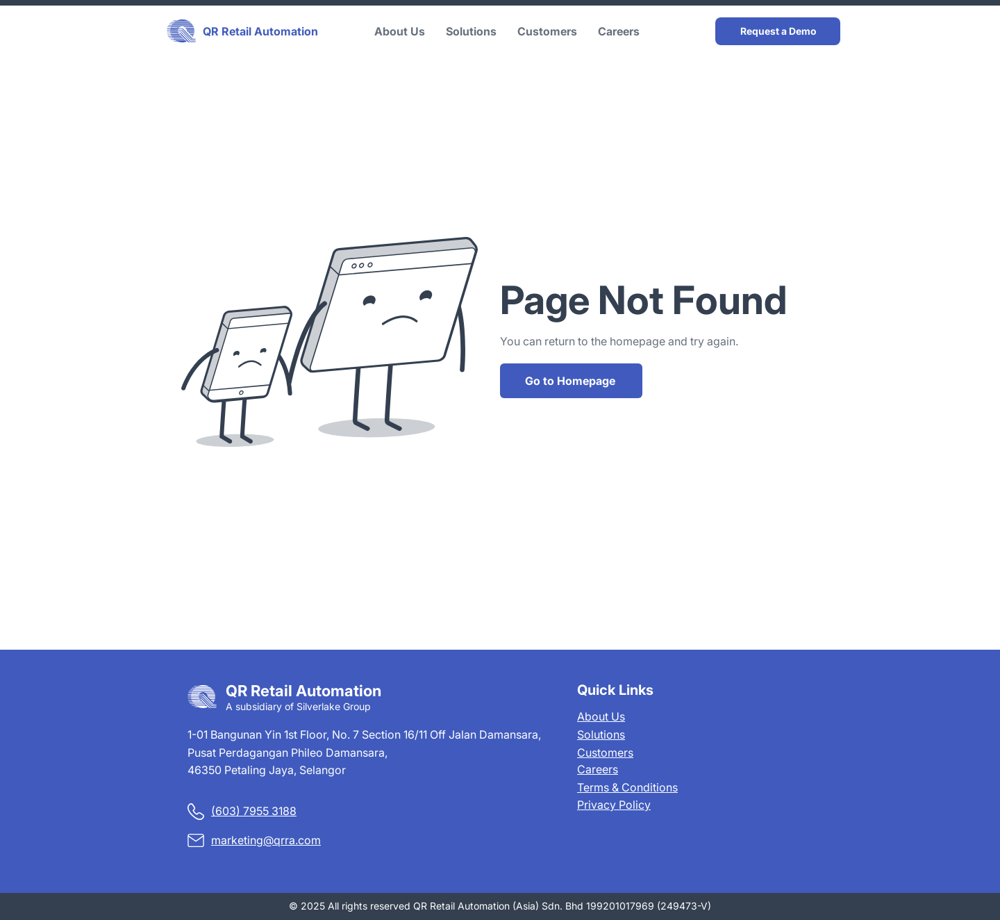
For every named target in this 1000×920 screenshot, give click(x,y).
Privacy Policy (614, 805)
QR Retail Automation (260, 31)
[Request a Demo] (777, 31)
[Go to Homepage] (571, 380)
